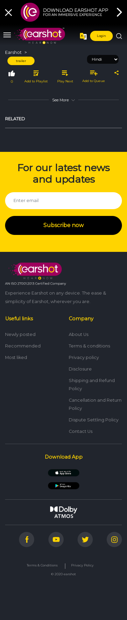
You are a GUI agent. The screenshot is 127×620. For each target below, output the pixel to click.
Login (101, 36)
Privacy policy (84, 357)
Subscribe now (63, 225)
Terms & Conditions (42, 565)
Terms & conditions (89, 345)
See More (63, 100)
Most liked (16, 357)
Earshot (13, 52)
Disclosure (80, 369)
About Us (78, 334)
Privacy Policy (82, 565)
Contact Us (80, 431)
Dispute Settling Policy (94, 419)
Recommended (23, 345)
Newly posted (20, 334)
